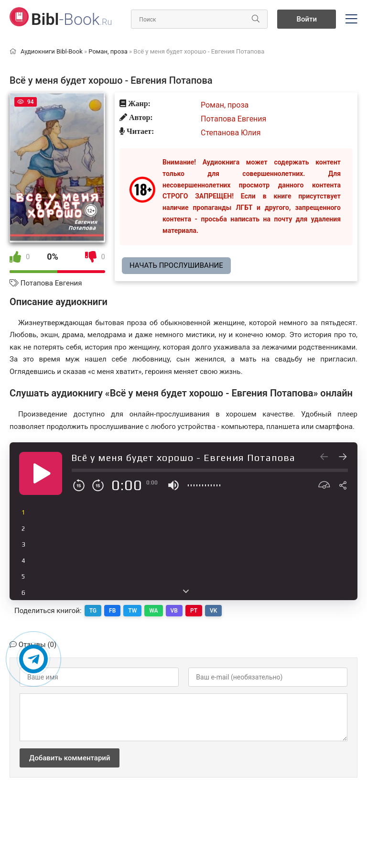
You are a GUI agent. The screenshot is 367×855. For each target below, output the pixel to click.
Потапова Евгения (51, 283)
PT (193, 610)
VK (213, 610)
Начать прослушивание (176, 265)
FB (112, 610)
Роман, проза (224, 105)
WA (153, 610)
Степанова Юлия (230, 132)
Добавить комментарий (69, 758)
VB (174, 610)
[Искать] (256, 19)
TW (132, 610)
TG (93, 610)
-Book (71, 19)
